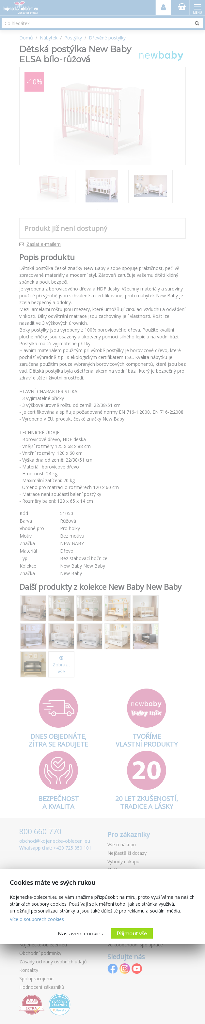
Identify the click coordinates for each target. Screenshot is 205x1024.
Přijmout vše (132, 933)
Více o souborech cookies (37, 919)
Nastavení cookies (80, 933)
